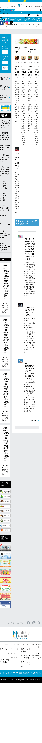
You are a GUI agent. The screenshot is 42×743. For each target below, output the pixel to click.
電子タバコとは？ (10, 19)
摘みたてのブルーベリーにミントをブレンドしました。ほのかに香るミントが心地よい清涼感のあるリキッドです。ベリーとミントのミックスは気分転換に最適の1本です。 (30, 106)
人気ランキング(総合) (38, 19)
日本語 (13, 6)
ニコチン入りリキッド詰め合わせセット (4, 208)
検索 (4, 68)
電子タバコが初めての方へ (3, 19)
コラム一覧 (25, 645)
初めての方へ (4, 649)
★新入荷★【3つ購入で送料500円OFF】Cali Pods (5, 124)
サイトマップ (2, 673)
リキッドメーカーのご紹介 (4, 97)
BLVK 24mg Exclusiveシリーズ (5, 147)
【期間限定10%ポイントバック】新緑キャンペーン (5, 136)
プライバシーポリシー (14, 673)
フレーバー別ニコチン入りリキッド (17, 19)
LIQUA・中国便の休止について (4, 662)
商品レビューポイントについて (36, 647)
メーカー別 (14, 649)
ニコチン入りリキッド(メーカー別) (3, 197)
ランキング (14, 658)
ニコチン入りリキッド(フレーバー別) (3, 185)
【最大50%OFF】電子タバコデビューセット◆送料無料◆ (5, 171)
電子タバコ (31, 19)
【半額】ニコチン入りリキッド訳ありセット (4, 158)
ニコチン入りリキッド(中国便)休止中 (3, 246)
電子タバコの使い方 (4, 78)
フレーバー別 (15, 645)
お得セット (3, 217)
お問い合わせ (37, 6)
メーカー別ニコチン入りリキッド (24, 19)
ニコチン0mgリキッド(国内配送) (3, 234)
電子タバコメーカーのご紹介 (4, 87)
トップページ (4, 645)
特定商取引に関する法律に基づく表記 (25, 673)
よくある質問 (7, 673)
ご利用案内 (28, 6)
